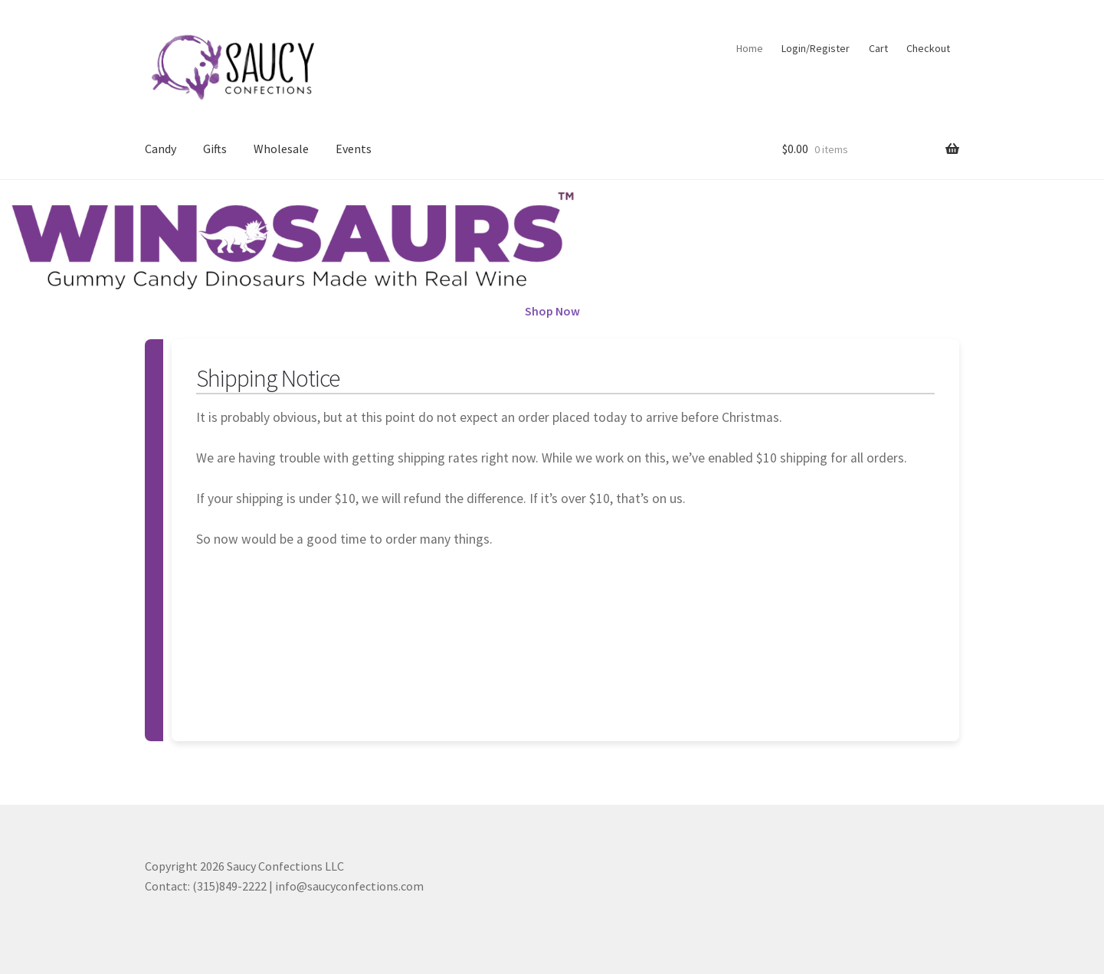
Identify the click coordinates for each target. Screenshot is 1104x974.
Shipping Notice (267, 378)
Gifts (215, 148)
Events (354, 148)
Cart (878, 48)
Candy (160, 148)
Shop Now (552, 311)
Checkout (928, 48)
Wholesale (281, 148)
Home (749, 48)
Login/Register (815, 48)
